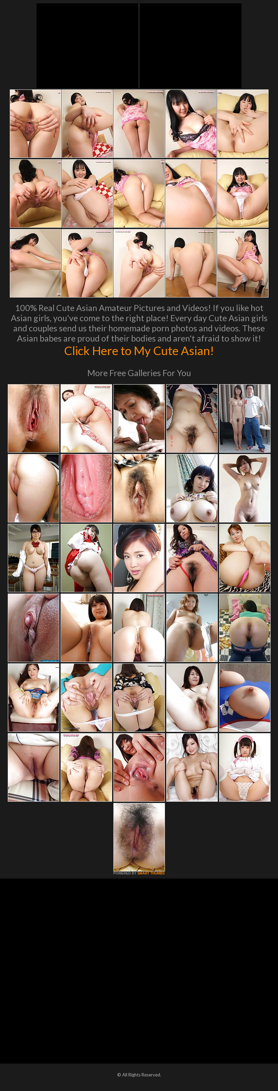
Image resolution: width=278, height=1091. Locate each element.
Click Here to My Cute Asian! (139, 350)
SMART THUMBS (151, 873)
